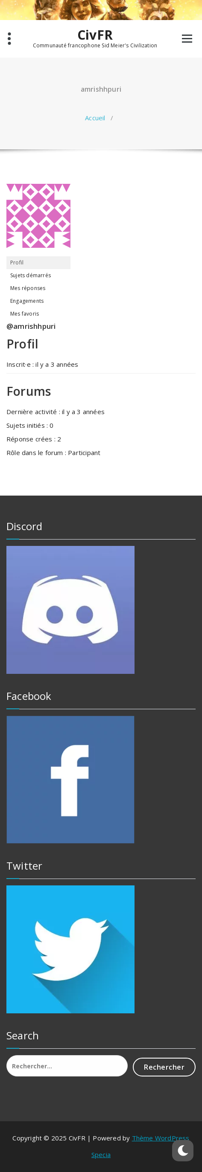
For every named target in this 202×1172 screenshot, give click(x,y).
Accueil (95, 117)
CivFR (95, 35)
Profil (16, 262)
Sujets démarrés (30, 275)
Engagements (27, 301)
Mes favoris (24, 313)
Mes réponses (27, 288)
